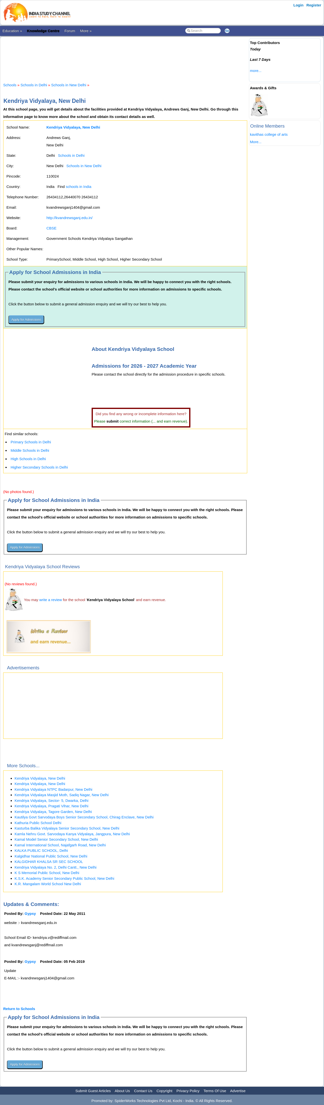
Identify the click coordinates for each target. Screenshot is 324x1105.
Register (313, 5)
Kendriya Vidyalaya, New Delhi (40, 778)
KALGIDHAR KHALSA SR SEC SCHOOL (49, 861)
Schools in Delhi (33, 85)
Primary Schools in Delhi (31, 442)
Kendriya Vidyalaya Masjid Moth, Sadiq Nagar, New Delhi (62, 795)
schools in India (78, 186)
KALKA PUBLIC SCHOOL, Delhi (41, 850)
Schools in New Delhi (68, 85)
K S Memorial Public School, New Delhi (47, 873)
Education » (12, 31)
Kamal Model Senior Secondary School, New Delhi (56, 839)
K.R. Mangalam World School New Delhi (48, 884)
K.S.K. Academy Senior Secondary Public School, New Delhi (64, 878)
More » (86, 31)
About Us (122, 1091)
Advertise (238, 1091)
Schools (9, 85)
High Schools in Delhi (28, 459)
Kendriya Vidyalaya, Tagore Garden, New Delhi (53, 812)
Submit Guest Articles (93, 1091)
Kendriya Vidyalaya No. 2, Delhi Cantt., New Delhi (56, 867)
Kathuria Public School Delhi (38, 823)
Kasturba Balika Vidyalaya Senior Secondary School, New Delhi (67, 828)
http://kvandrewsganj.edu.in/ (69, 218)
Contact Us (143, 1091)
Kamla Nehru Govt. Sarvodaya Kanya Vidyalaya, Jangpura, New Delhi (72, 834)
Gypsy (30, 913)
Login (298, 5)
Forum (69, 31)
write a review (50, 600)
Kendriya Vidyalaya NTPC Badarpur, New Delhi (53, 789)
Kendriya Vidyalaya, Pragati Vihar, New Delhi (51, 806)
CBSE (51, 228)
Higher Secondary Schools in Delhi (39, 467)
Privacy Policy (188, 1091)
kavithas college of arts (269, 134)
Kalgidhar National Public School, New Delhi (51, 856)
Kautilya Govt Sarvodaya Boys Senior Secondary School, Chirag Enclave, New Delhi (84, 817)
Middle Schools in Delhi (30, 450)
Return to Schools (19, 1009)
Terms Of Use (214, 1091)
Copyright (164, 1091)
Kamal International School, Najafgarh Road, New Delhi (60, 845)
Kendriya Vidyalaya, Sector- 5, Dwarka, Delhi (51, 800)
